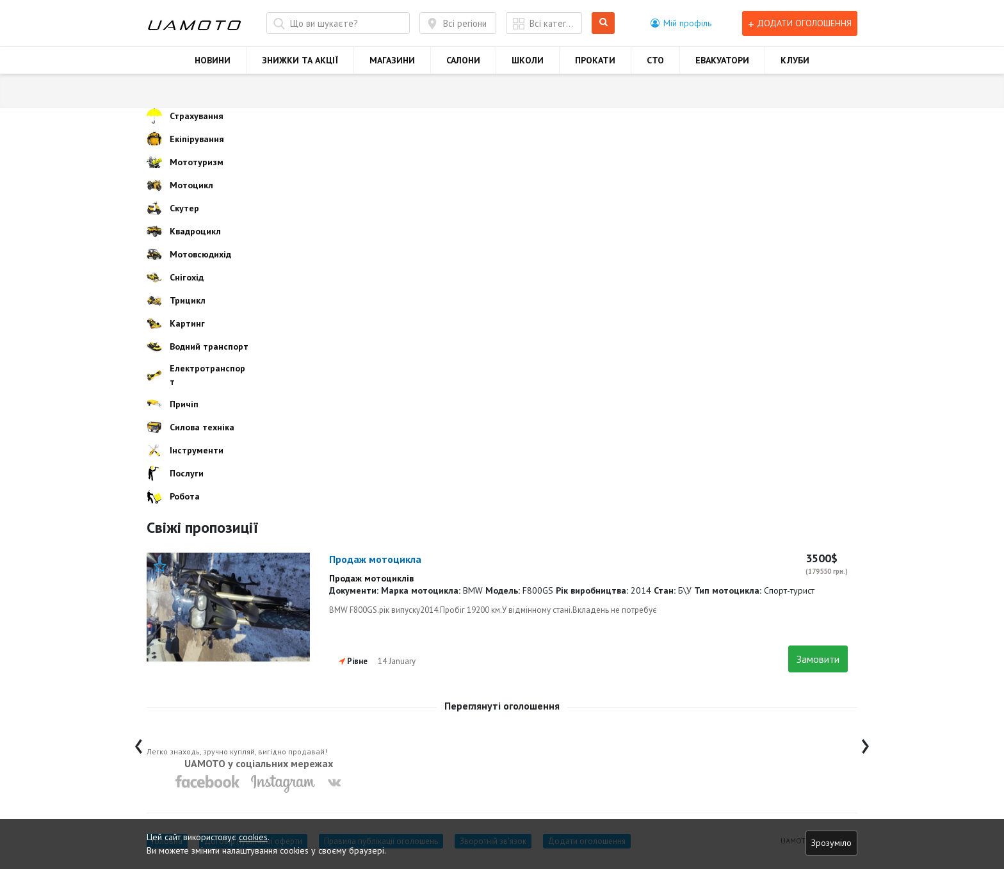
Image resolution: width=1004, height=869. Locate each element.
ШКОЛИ (528, 60)
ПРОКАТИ (595, 60)
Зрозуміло (831, 843)
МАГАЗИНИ (392, 60)
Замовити (818, 659)
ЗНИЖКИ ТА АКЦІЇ (300, 60)
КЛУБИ (795, 60)
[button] (681, 23)
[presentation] (138, 743)
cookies (253, 837)
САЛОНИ (463, 60)
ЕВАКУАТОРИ (722, 60)
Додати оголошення (800, 23)
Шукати (603, 23)
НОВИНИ (213, 60)
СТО (655, 60)
